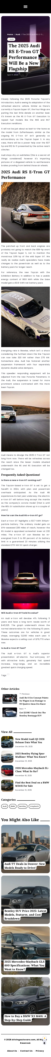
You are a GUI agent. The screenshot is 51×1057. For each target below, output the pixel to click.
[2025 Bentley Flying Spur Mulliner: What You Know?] (7, 757)
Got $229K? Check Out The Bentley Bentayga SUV (32, 714)
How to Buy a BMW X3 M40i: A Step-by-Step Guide (25, 1018)
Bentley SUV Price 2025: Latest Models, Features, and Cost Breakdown (25, 914)
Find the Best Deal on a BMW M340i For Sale (32, 784)
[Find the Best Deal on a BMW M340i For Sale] (7, 786)
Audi (18, 34)
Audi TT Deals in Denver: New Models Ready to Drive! (24, 865)
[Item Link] (25, 849)
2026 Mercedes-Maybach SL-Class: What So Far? (32, 770)
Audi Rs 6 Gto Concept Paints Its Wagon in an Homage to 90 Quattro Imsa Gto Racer (33, 700)
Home (10, 34)
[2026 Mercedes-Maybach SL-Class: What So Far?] (7, 771)
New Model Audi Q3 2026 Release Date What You (29, 741)
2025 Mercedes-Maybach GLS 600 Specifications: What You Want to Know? (24, 965)
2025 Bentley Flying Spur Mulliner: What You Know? (31, 755)
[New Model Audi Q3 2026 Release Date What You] (7, 742)
